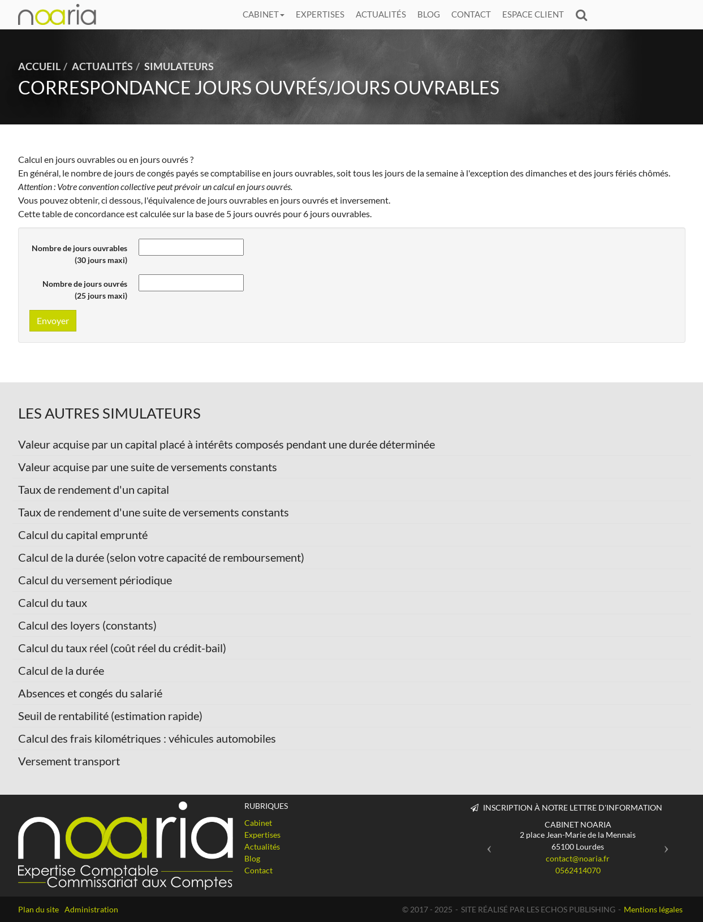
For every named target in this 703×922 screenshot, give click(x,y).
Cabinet (263, 14)
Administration (91, 909)
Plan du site (38, 909)
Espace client (533, 14)
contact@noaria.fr (578, 858)
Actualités (381, 14)
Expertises (320, 14)
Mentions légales (653, 909)
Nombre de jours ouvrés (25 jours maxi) (84, 289)
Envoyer (53, 320)
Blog (428, 14)
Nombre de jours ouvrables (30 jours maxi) (79, 254)
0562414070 (578, 870)
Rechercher (584, 14)
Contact (471, 14)
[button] (487, 844)
